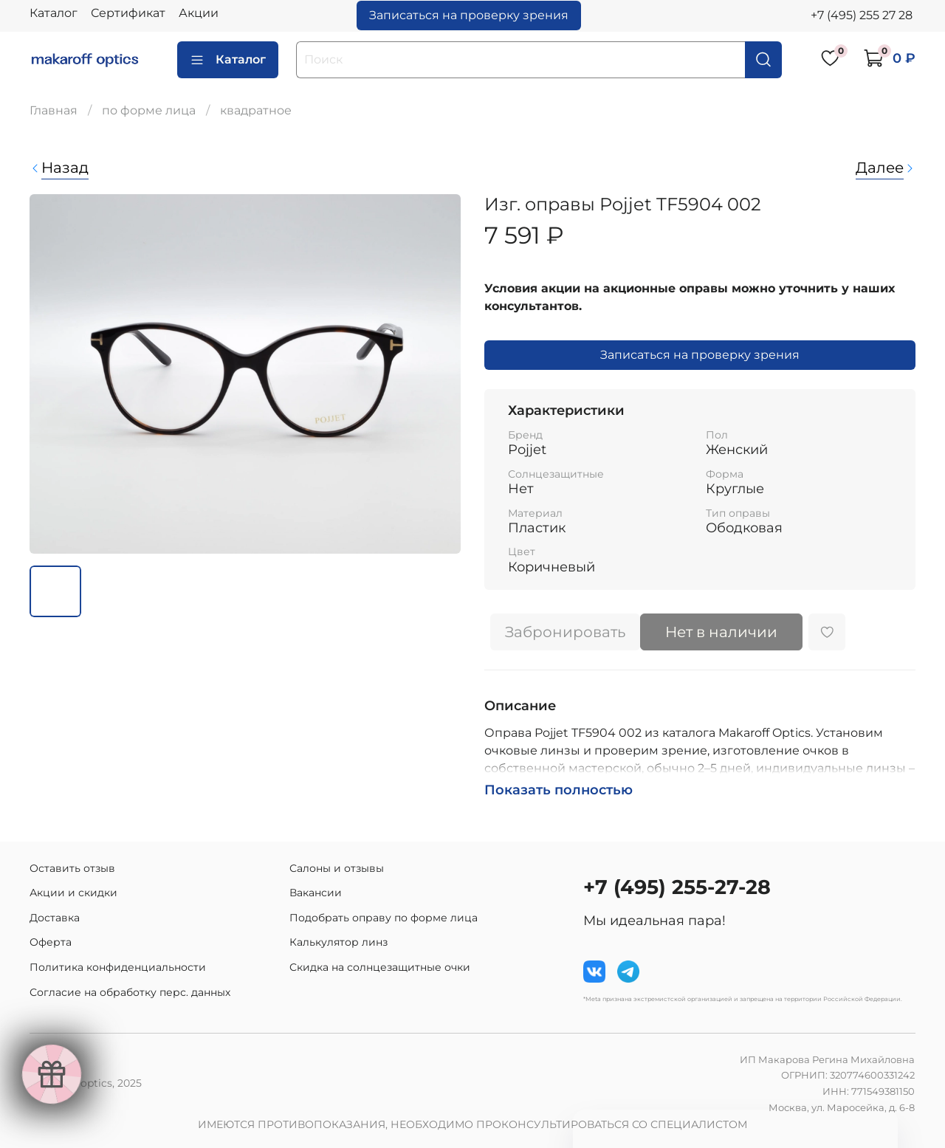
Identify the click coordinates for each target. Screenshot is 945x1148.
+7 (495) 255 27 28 (862, 15)
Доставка (55, 917)
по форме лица (149, 110)
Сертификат (128, 13)
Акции (199, 13)
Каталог (54, 13)
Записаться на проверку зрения (468, 15)
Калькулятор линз (338, 942)
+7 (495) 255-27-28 (677, 887)
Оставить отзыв (72, 868)
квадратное (256, 110)
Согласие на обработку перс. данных (130, 992)
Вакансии (315, 892)
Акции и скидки (73, 892)
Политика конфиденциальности (118, 967)
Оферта (51, 942)
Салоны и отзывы (336, 868)
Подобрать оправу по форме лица (383, 917)
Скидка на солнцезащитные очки (379, 967)
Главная (54, 110)
